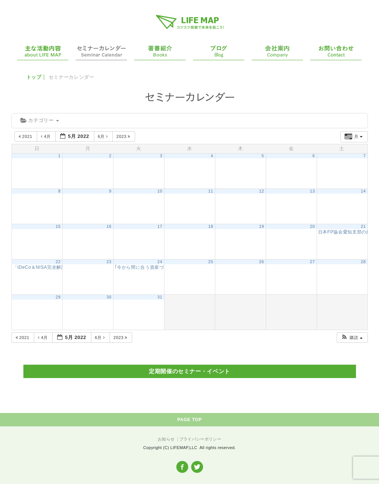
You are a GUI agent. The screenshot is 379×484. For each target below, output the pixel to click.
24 (159, 261)
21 (363, 226)
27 (312, 261)
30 (109, 297)
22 (58, 261)
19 (261, 226)
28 (363, 261)
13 (312, 191)
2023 (124, 136)
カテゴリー (39, 120)
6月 (104, 136)
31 (159, 297)
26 (261, 261)
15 (58, 226)
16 (109, 226)
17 (159, 226)
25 (210, 261)
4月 (46, 136)
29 (58, 297)
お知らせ (166, 439)
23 (109, 261)
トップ (34, 77)
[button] (351, 338)
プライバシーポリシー (200, 439)
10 (159, 191)
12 (261, 191)
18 (210, 226)
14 (363, 191)
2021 (26, 136)
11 (210, 191)
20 (312, 226)
